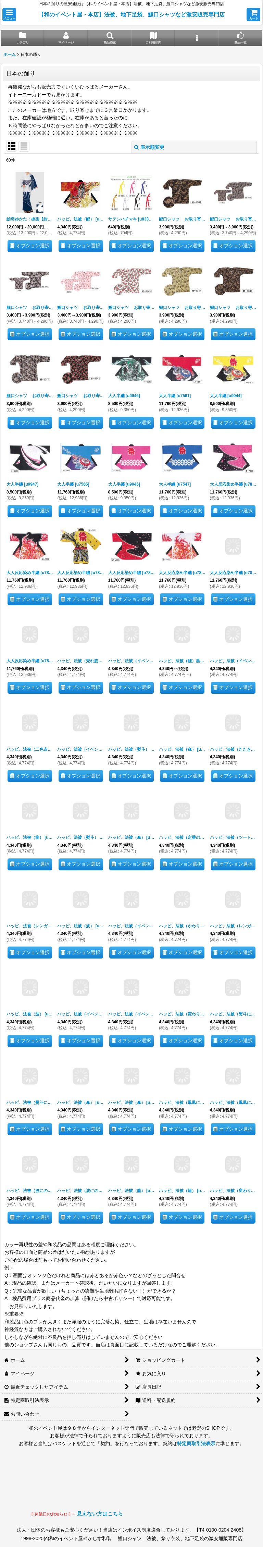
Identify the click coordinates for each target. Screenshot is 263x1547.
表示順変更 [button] (149, 147)
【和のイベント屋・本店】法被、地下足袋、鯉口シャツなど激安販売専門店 (131, 14)
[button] (9, 14)
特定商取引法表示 (196, 1443)
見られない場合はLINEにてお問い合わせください (178, 1485)
